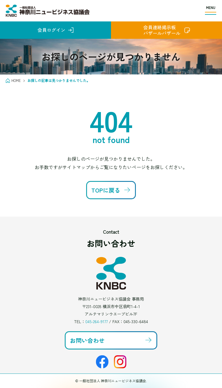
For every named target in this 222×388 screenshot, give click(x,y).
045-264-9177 (96, 321)
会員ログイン (51, 29)
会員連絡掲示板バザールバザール (161, 30)
